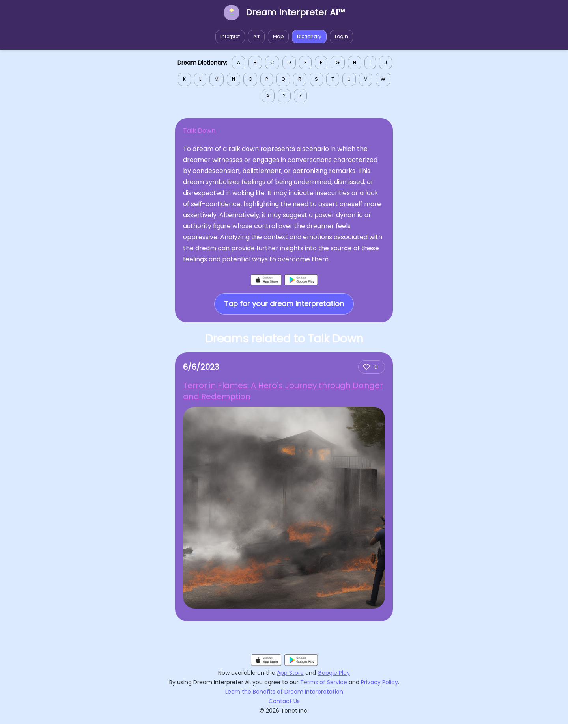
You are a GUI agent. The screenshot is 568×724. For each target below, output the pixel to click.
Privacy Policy (379, 682)
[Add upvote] (371, 367)
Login (341, 36)
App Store (290, 673)
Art (256, 36)
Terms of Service (323, 682)
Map (278, 36)
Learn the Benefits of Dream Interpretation (284, 692)
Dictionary (309, 36)
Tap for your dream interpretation (284, 304)
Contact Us (284, 701)
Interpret (230, 36)
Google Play (334, 673)
